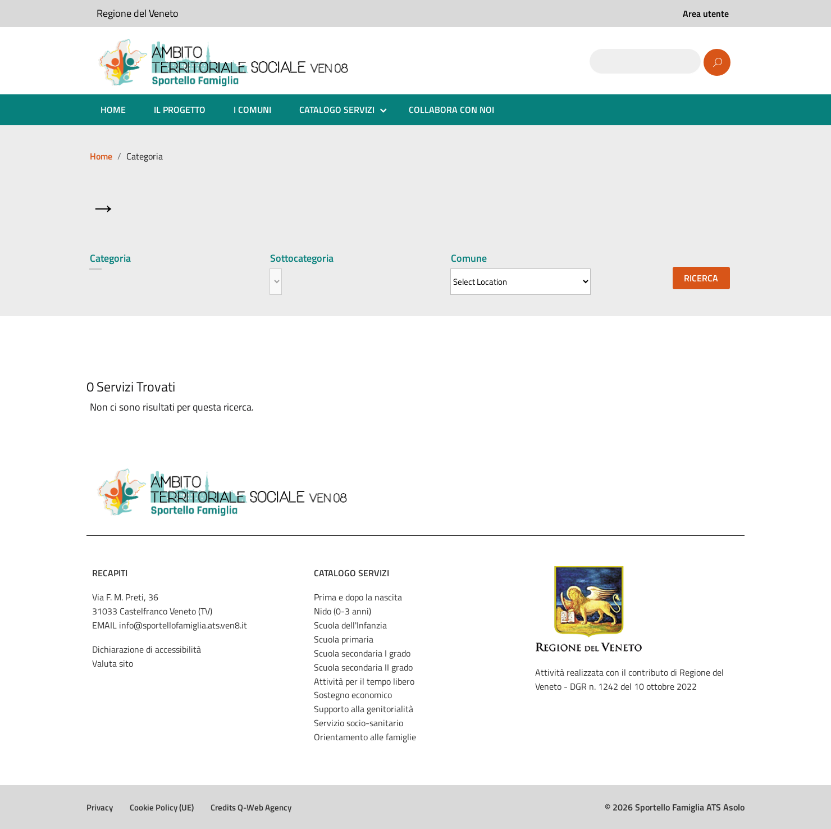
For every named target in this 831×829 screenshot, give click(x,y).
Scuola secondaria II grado (363, 667)
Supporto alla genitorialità (363, 709)
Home (101, 156)
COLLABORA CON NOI (451, 109)
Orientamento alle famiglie (365, 737)
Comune (469, 258)
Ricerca (701, 278)
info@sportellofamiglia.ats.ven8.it (183, 625)
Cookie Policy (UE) (162, 807)
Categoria (110, 258)
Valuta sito (112, 663)
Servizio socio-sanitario (358, 723)
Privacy (99, 807)
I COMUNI (252, 109)
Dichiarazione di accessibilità (146, 649)
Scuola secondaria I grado (362, 653)
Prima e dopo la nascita (358, 597)
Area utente (706, 13)
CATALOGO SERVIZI (337, 109)
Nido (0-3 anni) (342, 611)
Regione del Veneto (138, 13)
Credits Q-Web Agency (251, 807)
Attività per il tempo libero (364, 681)
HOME (113, 109)
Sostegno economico (353, 695)
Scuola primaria (343, 639)
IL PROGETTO (180, 109)
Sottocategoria (302, 258)
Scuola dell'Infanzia (350, 625)
